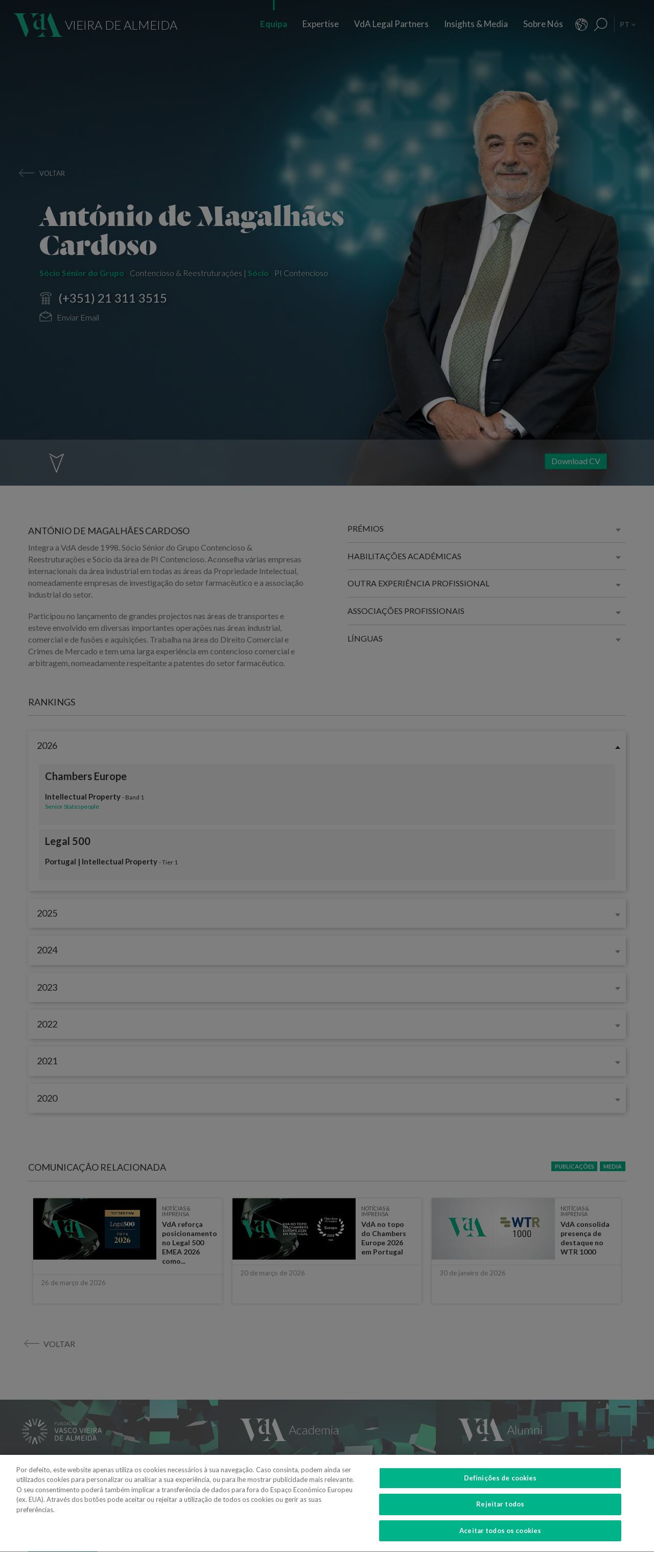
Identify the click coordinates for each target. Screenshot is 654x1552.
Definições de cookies (500, 1492)
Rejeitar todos (500, 1519)
